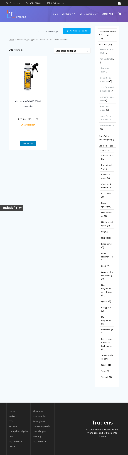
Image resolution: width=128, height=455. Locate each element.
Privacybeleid (39, 421)
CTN (11, 421)
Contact (107, 13)
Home (54, 13)
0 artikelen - (77, 31)
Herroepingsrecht (41, 426)
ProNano (13, 426)
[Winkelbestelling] (72, 51)
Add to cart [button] (28, 144)
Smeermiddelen (28, 124)
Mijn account (89, 13)
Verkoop (67, 13)
